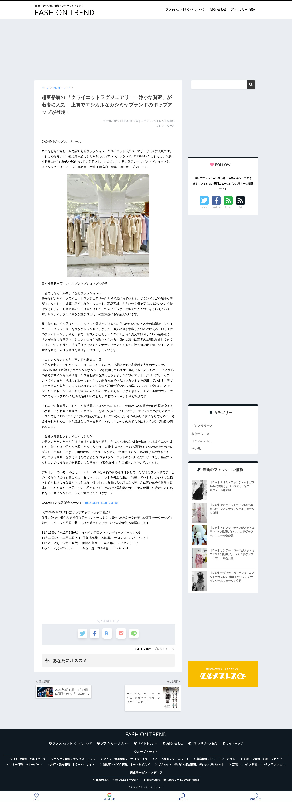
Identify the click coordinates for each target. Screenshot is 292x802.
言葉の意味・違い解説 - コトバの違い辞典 (172, 781)
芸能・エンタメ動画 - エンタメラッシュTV (258, 765)
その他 (196, 449)
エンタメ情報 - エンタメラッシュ (74, 760)
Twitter (204, 207)
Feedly (228, 207)
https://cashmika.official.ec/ (100, 502)
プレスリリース (164, 649)
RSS (240, 207)
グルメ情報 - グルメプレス (29, 760)
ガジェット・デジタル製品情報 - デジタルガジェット (191, 765)
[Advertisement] (146, 48)
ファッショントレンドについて (185, 9)
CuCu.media (202, 441)
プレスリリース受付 (243, 9)
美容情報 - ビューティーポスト (215, 760)
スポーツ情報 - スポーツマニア (262, 760)
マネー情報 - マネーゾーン (25, 765)
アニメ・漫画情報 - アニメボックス (125, 760)
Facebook (216, 207)
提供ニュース (201, 434)
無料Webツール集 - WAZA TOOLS (117, 781)
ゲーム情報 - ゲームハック (172, 760)
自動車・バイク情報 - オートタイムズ (126, 765)
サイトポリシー (147, 744)
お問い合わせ (217, 9)
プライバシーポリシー (115, 744)
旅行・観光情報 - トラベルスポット (72, 765)
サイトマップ (234, 744)
